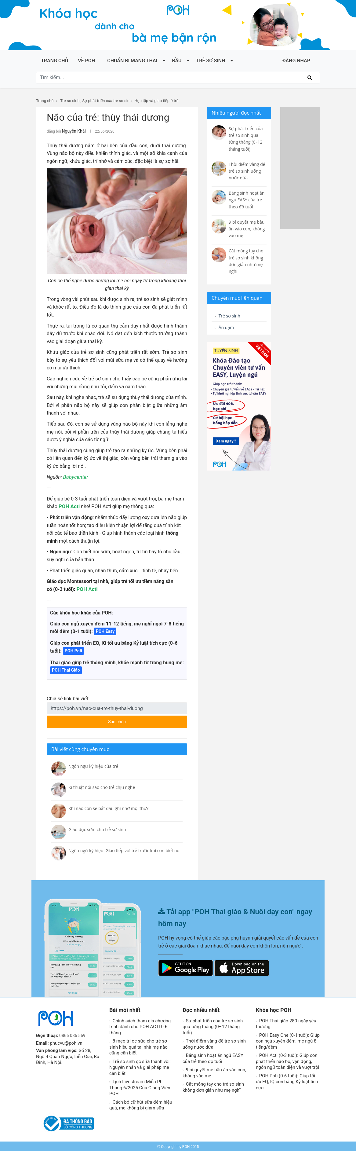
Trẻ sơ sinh (210, 61)
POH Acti (68, 505)
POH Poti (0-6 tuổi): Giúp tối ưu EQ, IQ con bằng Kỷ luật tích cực (287, 1081)
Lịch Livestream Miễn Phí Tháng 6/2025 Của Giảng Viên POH (139, 1086)
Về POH (86, 61)
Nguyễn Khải (72, 131)
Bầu (176, 61)
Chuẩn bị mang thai (132, 61)
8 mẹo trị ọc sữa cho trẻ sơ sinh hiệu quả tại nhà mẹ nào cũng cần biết (138, 1046)
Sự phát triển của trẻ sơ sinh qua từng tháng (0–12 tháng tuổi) (213, 1026)
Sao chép (140, 719)
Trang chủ (54, 61)
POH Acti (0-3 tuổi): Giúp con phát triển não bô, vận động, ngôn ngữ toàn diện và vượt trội (287, 1060)
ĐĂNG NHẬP (296, 61)
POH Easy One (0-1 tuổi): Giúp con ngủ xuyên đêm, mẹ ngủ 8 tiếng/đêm (288, 1040)
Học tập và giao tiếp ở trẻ (156, 100)
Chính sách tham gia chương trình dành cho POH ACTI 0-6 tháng (140, 1026)
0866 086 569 (73, 1034)
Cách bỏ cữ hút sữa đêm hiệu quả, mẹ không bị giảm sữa (140, 1104)
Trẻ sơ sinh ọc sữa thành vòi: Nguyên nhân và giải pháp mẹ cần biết (140, 1066)
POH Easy (105, 630)
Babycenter (75, 476)
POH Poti (73, 649)
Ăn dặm (225, 328)
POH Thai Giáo (66, 669)
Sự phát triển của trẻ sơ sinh (107, 100)
